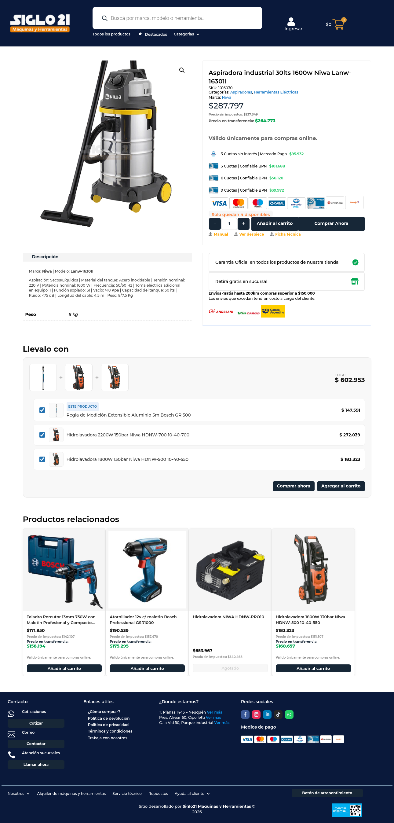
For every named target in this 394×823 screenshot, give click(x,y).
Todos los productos (111, 34)
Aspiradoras (241, 92)
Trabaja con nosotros (107, 738)
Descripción (45, 256)
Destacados (152, 35)
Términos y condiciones (110, 731)
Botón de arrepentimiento (327, 793)
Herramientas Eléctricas (276, 92)
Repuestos (158, 793)
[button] (182, 70)
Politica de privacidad (108, 724)
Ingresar (293, 24)
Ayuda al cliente (189, 793)
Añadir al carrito (275, 223)
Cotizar (36, 723)
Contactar (36, 743)
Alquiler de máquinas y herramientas (71, 793)
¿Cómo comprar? (104, 711)
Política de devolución (109, 718)
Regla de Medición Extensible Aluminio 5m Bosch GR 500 (129, 415)
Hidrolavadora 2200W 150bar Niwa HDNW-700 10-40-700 (128, 435)
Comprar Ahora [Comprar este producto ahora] (331, 223)
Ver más (214, 712)
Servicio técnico (127, 793)
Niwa (227, 97)
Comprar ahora (293, 486)
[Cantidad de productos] (229, 224)
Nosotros (16, 793)
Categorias (184, 34)
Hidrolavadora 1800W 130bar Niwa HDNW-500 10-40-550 (128, 459)
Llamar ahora (36, 764)
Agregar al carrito (341, 486)
